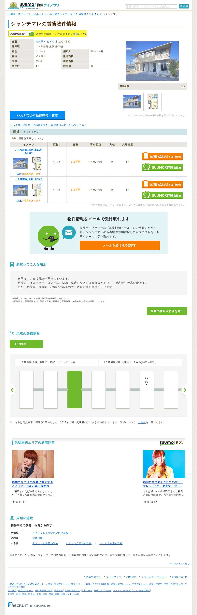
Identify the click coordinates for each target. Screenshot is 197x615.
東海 (45, 594)
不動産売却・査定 (43, 590)
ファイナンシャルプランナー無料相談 (131, 590)
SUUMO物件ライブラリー (60, 14)
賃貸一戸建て (92, 584)
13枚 (19, 174)
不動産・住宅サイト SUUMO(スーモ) (26, 584)
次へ (184, 390)
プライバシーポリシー (154, 577)
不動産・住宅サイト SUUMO (25, 14)
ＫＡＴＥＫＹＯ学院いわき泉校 (50, 532)
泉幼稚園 (38, 538)
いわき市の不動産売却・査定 (37, 115)
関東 (24, 594)
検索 (185, 6)
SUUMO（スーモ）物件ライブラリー (35, 5)
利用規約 (131, 577)
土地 (181, 584)
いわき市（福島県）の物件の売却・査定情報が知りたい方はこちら (48, 125)
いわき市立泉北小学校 (79, 543)
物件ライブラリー (102, 590)
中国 (63, 594)
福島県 (82, 14)
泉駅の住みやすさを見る (167, 311)
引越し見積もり (72, 590)
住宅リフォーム (25, 590)
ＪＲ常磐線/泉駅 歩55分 (28, 179)
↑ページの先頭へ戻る (179, 564)
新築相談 (58, 590)
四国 (57, 594)
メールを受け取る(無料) (120, 245)
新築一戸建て (155, 584)
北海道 (11, 594)
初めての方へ (93, 577)
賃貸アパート (77, 584)
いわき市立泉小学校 (111, 543)
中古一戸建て (170, 584)
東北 (18, 594)
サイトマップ (113, 577)
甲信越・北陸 (34, 594)
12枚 (19, 200)
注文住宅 (12, 590)
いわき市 (94, 14)
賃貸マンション (62, 584)
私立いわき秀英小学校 (45, 543)
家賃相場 (105, 584)
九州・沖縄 (72, 594)
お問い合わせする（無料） (162, 156)
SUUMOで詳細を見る (162, 167)
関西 (51, 594)
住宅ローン (86, 590)
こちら (142, 422)
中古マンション (140, 584)
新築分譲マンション (121, 584)
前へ (13, 390)
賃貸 (75, 34)
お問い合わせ (179, 577)
